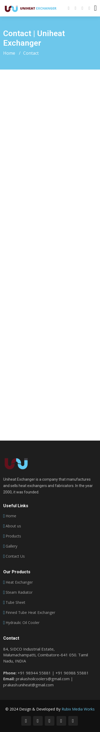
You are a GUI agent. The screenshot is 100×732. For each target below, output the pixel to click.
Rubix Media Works (78, 709)
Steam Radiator (19, 592)
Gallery (11, 546)
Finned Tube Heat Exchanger (30, 612)
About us (13, 526)
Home (9, 53)
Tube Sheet (15, 602)
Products (13, 536)
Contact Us (15, 556)
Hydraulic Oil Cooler (22, 623)
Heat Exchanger (19, 582)
